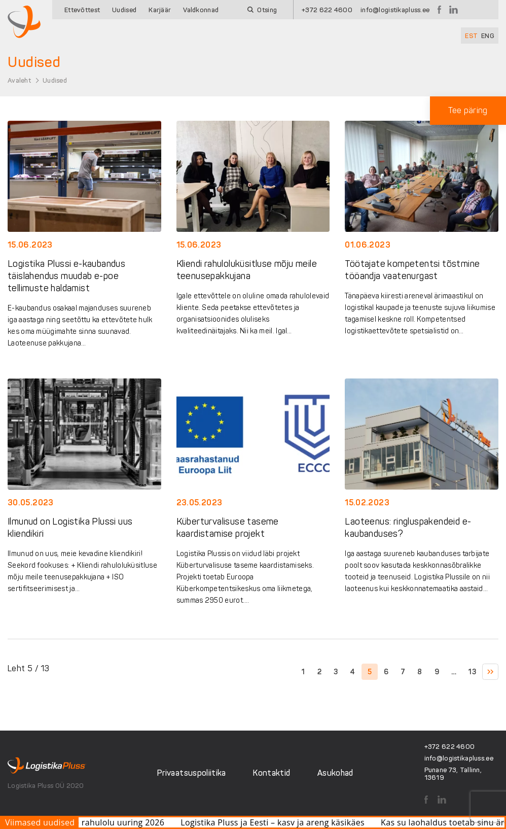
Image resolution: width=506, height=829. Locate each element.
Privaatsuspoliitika (191, 773)
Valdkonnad (201, 10)
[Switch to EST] (471, 35)
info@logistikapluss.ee (394, 10)
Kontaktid (271, 773)
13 (472, 672)
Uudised (124, 10)
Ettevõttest (82, 10)
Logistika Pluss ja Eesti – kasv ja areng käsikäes (281, 822)
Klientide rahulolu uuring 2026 (112, 822)
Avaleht (19, 80)
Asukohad (335, 773)
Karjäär (160, 10)
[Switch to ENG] (487, 35)
